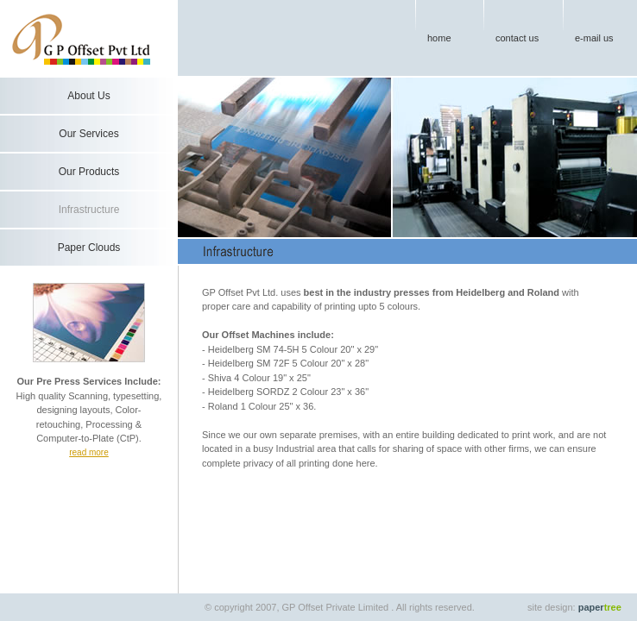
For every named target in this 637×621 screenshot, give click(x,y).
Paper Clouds (89, 248)
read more (89, 452)
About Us (88, 96)
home (439, 38)
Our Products (89, 172)
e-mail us (594, 38)
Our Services (88, 134)
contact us (517, 38)
